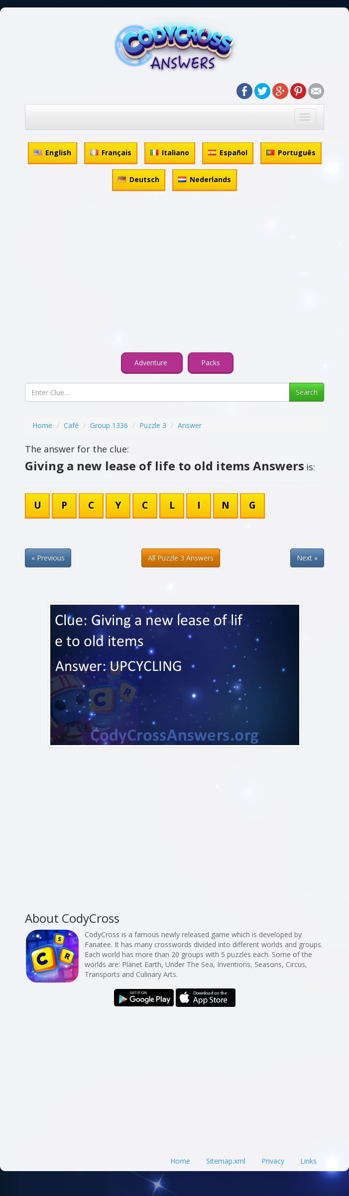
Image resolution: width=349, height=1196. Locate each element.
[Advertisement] (174, 273)
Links (308, 1161)
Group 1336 (109, 425)
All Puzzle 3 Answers (181, 557)
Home (42, 425)
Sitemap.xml (225, 1161)
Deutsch (138, 179)
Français (110, 152)
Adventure (151, 362)
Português (291, 152)
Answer (190, 425)
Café (71, 425)
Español (227, 152)
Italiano (169, 152)
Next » (307, 557)
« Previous (48, 557)
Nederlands (204, 179)
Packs (210, 362)
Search (307, 392)
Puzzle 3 (152, 425)
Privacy (272, 1161)
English (52, 152)
